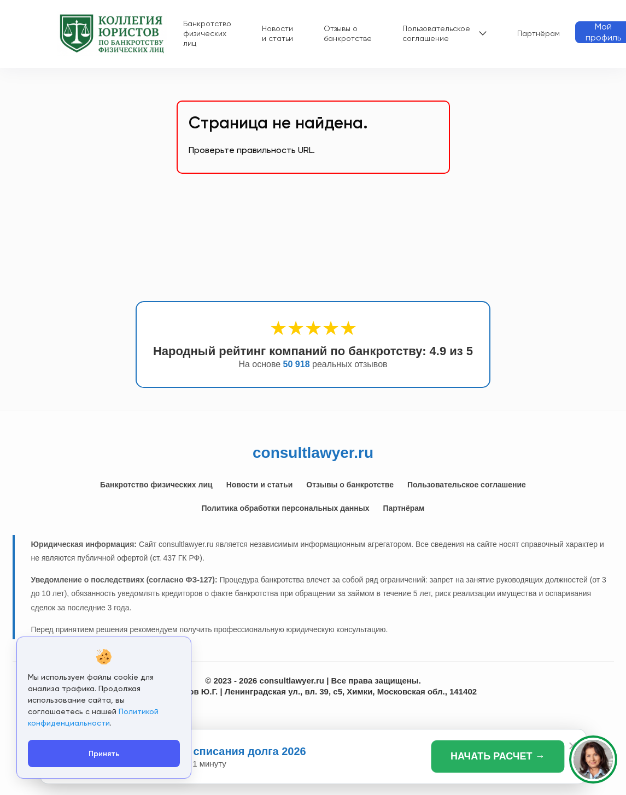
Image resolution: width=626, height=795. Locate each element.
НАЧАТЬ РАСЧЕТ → (497, 756)
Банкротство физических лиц (207, 33)
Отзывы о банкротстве (348, 33)
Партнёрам (538, 33)
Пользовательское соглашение (436, 33)
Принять (104, 753)
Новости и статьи (277, 33)
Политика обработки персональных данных (286, 508)
